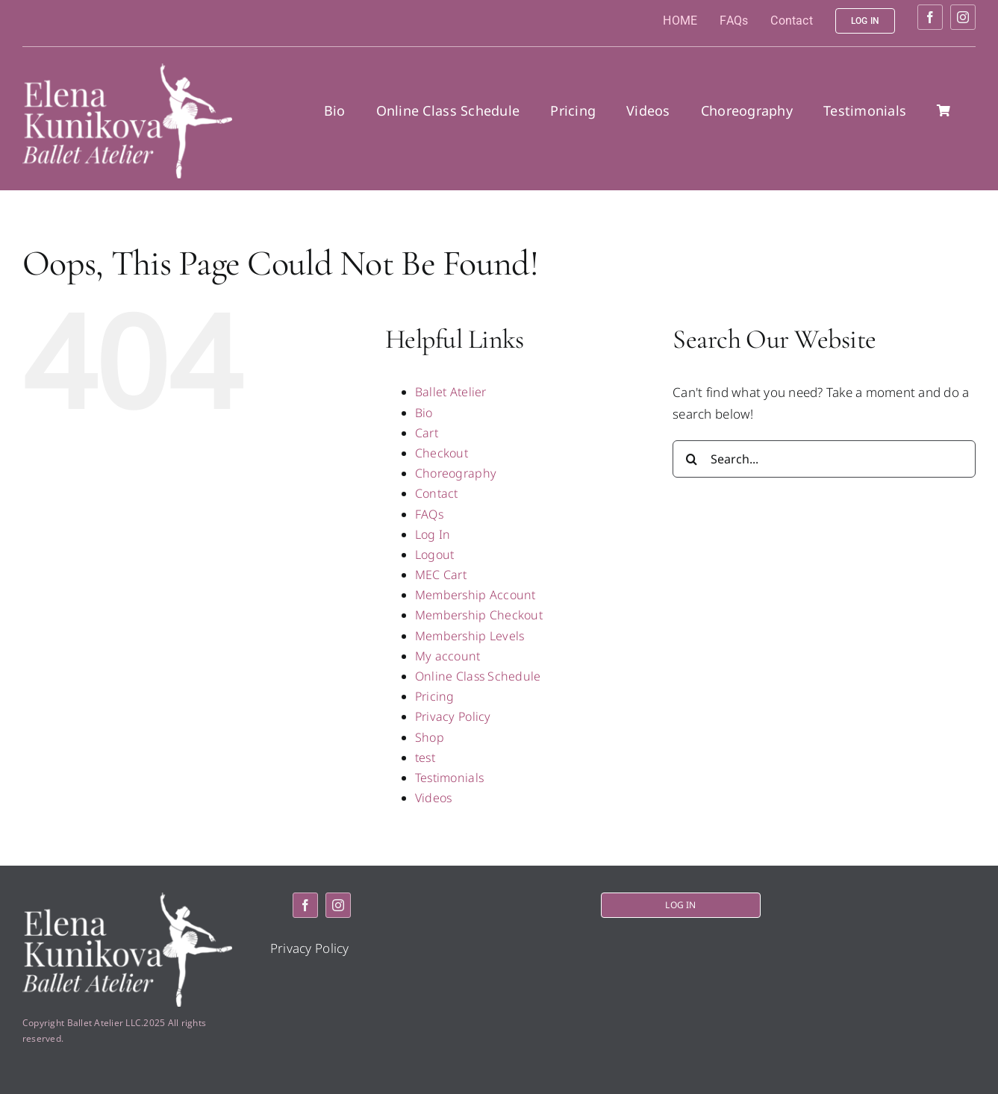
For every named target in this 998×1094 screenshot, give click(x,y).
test (425, 757)
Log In (433, 534)
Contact (436, 493)
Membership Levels (469, 636)
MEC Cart (441, 574)
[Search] (691, 459)
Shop (429, 737)
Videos (433, 798)
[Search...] (824, 459)
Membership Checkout (479, 615)
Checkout (441, 453)
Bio (424, 412)
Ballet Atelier (451, 392)
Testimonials (449, 777)
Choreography (455, 473)
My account (448, 656)
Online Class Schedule (477, 676)
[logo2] (127, 69)
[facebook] (930, 17)
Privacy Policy (453, 716)
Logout (435, 554)
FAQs (429, 514)
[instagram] (963, 17)
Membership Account (475, 595)
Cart (426, 433)
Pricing (435, 696)
